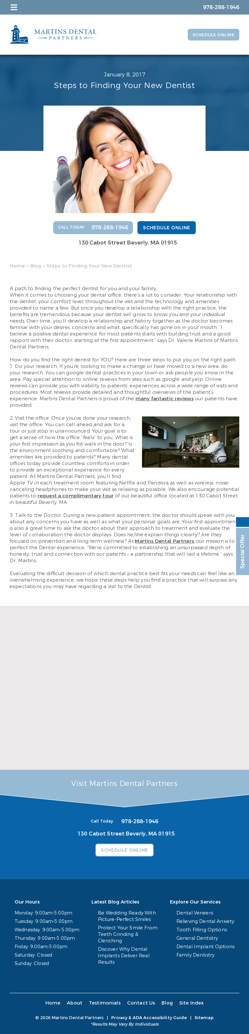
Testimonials (104, 1003)
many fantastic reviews (165, 398)
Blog (35, 266)
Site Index (189, 1003)
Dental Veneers (196, 913)
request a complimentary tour (75, 496)
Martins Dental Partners (164, 541)
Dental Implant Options (206, 947)
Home (17, 266)
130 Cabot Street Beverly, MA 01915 (127, 242)
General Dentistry (199, 938)
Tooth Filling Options (203, 930)
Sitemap (204, 1017)
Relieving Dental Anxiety (206, 921)
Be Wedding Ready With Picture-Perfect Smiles (126, 916)
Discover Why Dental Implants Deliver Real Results (123, 955)
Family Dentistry (197, 955)
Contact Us (139, 1003)
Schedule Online (210, 35)
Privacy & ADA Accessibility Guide (148, 1017)
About (75, 1003)
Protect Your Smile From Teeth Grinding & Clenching (127, 934)
